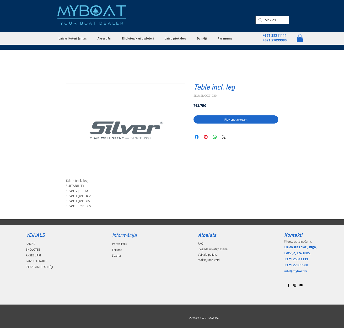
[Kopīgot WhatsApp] (215, 137)
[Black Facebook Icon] (288, 285)
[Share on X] (224, 137)
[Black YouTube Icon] (301, 285)
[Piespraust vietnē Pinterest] (206, 137)
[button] (74, 38)
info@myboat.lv (295, 271)
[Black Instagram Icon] (295, 285)
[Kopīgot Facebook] (196, 137)
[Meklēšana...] (272, 20)
